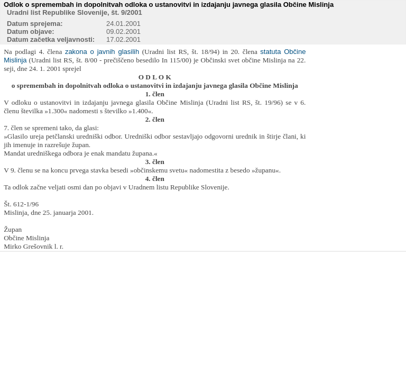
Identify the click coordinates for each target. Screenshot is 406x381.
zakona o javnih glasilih (102, 52)
